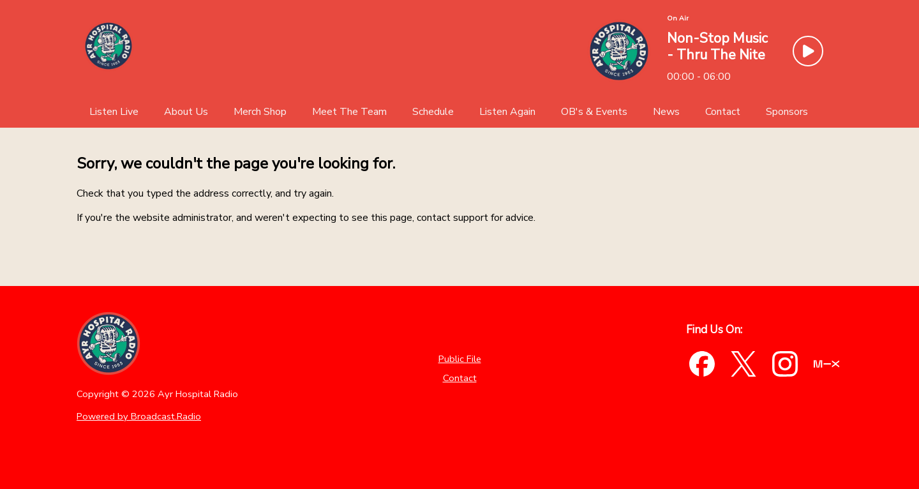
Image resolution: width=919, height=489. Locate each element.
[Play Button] (808, 51)
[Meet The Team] (349, 112)
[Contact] (722, 112)
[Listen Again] (507, 112)
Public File (459, 358)
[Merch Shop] (260, 112)
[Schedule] (433, 112)
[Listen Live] (114, 112)
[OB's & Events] (594, 112)
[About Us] (186, 112)
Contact (460, 378)
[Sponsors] (787, 112)
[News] (666, 112)
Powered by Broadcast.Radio (139, 416)
